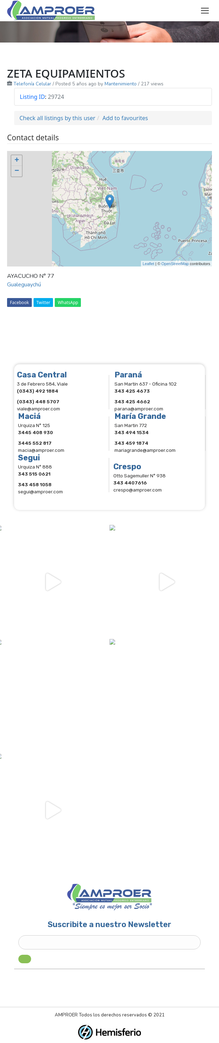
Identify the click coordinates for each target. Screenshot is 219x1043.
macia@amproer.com (41, 450)
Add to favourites (125, 118)
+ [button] (16, 160)
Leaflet (148, 264)
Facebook (19, 302)
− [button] (16, 171)
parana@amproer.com (138, 408)
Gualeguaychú (24, 284)
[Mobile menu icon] (205, 11)
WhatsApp (68, 302)
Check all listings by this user (57, 118)
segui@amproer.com (40, 491)
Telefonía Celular (32, 83)
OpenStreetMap (175, 264)
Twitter (43, 302)
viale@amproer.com (38, 408)
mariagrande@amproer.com (145, 450)
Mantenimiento (121, 83)
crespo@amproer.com (137, 490)
